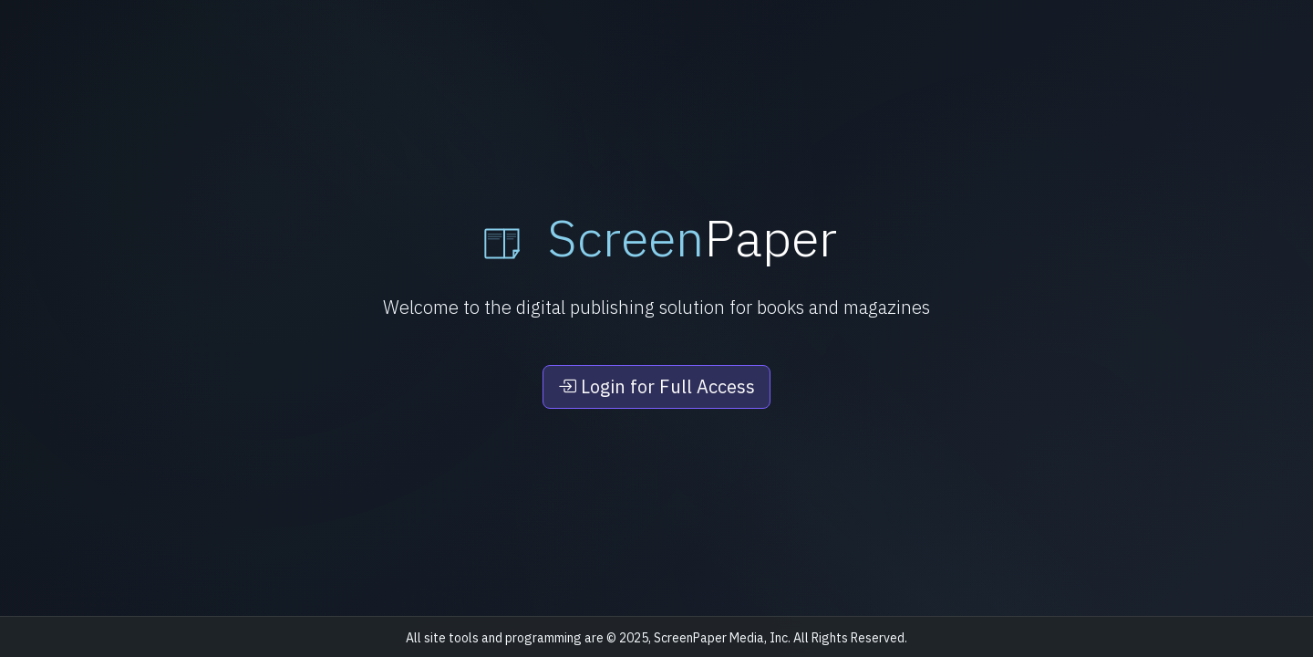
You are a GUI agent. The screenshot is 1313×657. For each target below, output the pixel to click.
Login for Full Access (656, 386)
